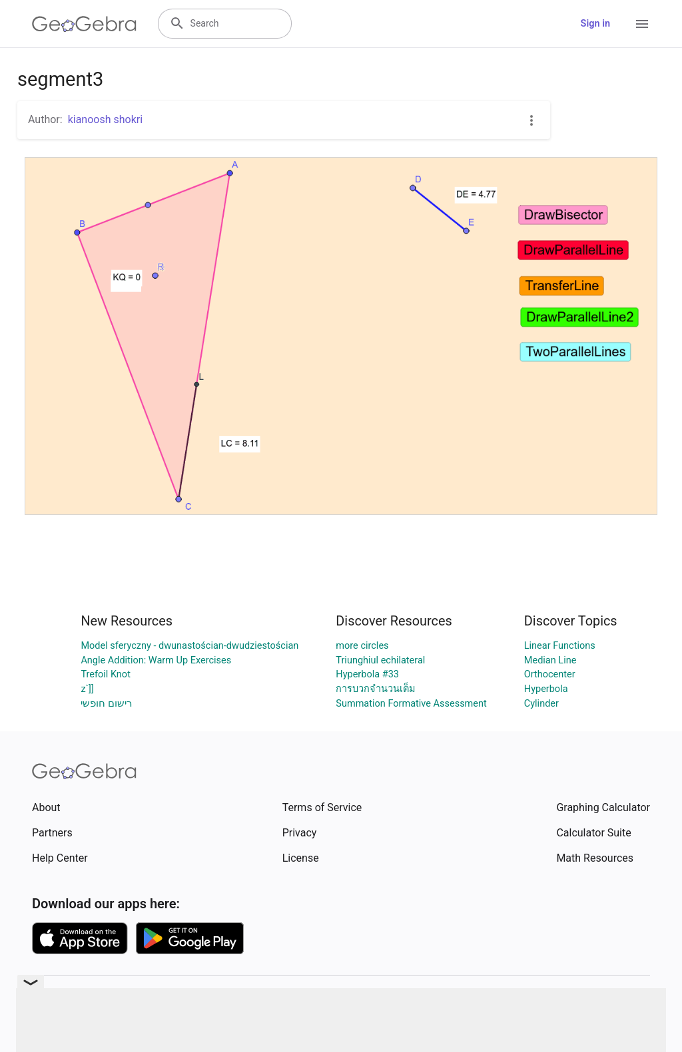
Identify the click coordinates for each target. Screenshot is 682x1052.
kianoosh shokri (105, 119)
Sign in (595, 23)
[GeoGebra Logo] (84, 24)
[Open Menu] (642, 24)
